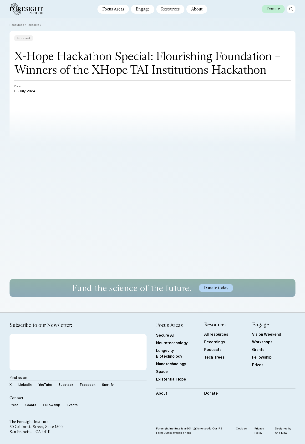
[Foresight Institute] (26, 9)
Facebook (87, 384)
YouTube (45, 384)
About (197, 9)
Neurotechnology (172, 342)
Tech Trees (214, 357)
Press (14, 404)
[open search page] (291, 9)
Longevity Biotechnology (169, 353)
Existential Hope (171, 379)
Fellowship (51, 404)
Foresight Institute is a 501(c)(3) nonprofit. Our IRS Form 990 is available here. (189, 430)
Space (162, 371)
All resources (216, 334)
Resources (170, 9)
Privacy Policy (259, 430)
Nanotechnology (171, 363)
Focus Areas (113, 9)
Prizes (258, 364)
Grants (30, 404)
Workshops (262, 342)
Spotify (108, 384)
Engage (143, 9)
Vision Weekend (266, 334)
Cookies (241, 428)
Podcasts (33, 24)
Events (72, 404)
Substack (65, 384)
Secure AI (165, 335)
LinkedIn (25, 384)
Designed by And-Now (283, 430)
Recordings (214, 342)
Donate (211, 393)
